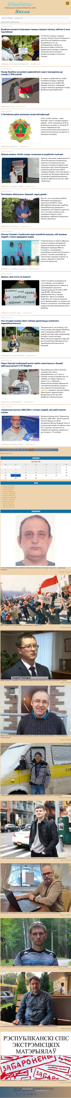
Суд (12, 106)
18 (56, 472)
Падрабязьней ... (36, 64)
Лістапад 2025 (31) (9, 495)
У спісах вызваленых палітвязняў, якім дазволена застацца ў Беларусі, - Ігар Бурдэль (31, 795)
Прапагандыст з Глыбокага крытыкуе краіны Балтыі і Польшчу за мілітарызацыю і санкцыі (33, 680)
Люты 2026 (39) (8, 490)
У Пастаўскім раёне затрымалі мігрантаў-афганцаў (25, 114)
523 (9, 450)
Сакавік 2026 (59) (8, 488)
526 (22, 450)
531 (45, 450)
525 (18, 450)
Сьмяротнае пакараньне (19, 269)
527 (27, 450)
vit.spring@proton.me (41, 1090)
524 (13, 450)
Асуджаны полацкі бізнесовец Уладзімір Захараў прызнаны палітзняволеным (28, 1026)
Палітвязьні (15, 226)
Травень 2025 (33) (8, 507)
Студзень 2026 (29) (9, 492)
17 (46, 472)
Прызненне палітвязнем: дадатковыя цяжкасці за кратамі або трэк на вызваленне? (30, 913)
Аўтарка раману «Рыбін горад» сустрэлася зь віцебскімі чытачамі (32, 154)
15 (26, 472)
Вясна (22, 11)
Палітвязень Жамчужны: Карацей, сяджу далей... (24, 194)
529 (36, 450)
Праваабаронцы (16, 402)
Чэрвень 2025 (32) (8, 505)
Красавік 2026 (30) (9, 486)
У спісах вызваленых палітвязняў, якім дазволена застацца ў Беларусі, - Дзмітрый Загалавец (34, 966)
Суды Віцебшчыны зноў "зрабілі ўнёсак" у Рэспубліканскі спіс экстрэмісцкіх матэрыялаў (33, 1080)
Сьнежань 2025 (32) (9, 493)
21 (15, 475)
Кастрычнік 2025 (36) (9, 497)
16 (36, 472)
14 (15, 472)
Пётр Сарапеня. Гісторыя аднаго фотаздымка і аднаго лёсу (21, 625)
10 (46, 470)
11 (56, 470)
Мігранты (14, 146)
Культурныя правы (17, 186)
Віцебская (19, 4)
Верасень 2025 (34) (9, 499)
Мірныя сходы (16, 313)
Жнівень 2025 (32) (9, 501)
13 (5, 472)
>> (56, 450)
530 (40, 450)
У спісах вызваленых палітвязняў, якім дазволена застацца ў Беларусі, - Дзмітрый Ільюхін (33, 858)
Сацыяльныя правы (17, 355)
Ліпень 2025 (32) (8, 503)
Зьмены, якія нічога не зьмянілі (16, 277)
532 (49, 450)
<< (2, 450)
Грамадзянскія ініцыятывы (20, 64)
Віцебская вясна (27, 1089)
